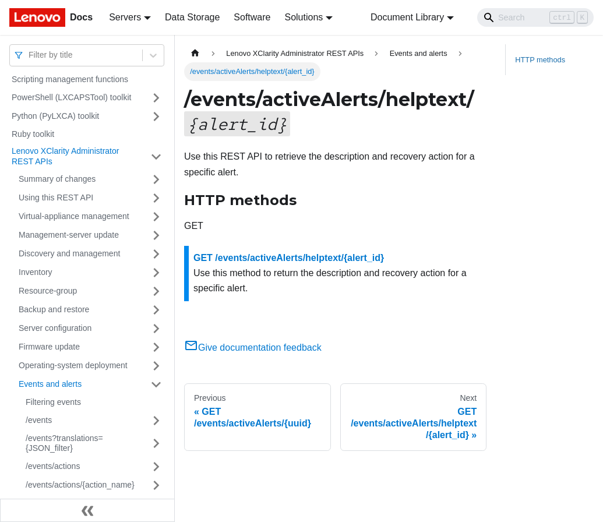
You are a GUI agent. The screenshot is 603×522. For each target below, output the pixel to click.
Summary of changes (57, 179)
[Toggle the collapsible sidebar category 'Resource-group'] (156, 291)
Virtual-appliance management (74, 216)
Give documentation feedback (253, 347)
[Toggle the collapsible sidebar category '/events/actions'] (156, 466)
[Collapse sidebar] (87, 510)
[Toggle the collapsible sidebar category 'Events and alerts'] (156, 384)
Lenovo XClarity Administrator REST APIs (65, 156)
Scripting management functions (70, 79)
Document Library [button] (407, 17)
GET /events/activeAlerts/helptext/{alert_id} (288, 258)
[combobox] (30, 55)
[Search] (535, 17)
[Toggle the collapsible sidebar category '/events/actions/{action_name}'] (156, 485)
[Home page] (195, 53)
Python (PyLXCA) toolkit (55, 116)
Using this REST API (56, 197)
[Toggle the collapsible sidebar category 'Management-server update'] (156, 235)
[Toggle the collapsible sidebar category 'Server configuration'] (156, 328)
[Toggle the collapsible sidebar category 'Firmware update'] (156, 347)
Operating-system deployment (73, 365)
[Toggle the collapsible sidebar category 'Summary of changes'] (156, 179)
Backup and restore (54, 309)
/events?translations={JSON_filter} (64, 443)
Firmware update (49, 346)
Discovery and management (69, 253)
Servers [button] (125, 17)
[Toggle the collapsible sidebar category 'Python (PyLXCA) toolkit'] (156, 116)
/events (39, 420)
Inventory (35, 272)
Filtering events (53, 402)
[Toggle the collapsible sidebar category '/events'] (156, 420)
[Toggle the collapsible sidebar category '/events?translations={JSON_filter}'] (156, 443)
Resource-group (48, 290)
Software (252, 17)
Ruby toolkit (33, 134)
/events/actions (53, 466)
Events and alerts (50, 384)
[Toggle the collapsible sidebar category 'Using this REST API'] (156, 198)
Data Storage (192, 17)
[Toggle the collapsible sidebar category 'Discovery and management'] (156, 254)
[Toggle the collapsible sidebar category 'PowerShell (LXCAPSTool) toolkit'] (156, 98)
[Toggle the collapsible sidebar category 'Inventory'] (156, 272)
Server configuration (55, 328)
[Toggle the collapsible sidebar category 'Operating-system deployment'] (156, 366)
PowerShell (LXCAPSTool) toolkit (71, 97)
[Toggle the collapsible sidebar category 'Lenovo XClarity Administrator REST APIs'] (156, 156)
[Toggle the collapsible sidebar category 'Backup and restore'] (156, 310)
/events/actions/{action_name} (80, 484)
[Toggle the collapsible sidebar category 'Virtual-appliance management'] (156, 216)
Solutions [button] (303, 17)
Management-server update (69, 234)
